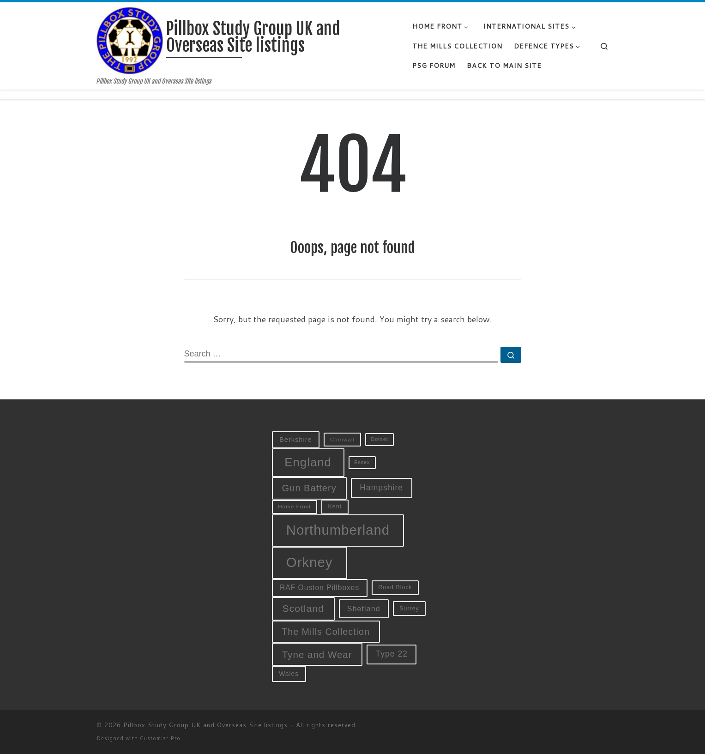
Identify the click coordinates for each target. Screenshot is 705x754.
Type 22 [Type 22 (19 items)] (392, 653)
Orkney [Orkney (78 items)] (309, 562)
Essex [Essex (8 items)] (362, 462)
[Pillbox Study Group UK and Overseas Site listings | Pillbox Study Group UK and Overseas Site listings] (129, 40)
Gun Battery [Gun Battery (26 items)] (309, 488)
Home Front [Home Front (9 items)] (294, 506)
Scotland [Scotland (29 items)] (303, 608)
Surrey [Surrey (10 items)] (409, 608)
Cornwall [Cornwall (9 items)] (342, 439)
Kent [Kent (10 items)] (335, 506)
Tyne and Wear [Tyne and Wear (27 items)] (317, 654)
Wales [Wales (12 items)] (289, 673)
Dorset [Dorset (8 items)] (379, 439)
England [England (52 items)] (307, 462)
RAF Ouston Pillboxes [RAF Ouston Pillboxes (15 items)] (319, 587)
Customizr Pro (160, 738)
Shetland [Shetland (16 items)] (363, 608)
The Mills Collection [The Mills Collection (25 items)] (326, 632)
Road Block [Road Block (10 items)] (395, 587)
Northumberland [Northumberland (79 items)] (338, 529)
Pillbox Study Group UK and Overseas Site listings (205, 725)
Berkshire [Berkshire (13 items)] (295, 439)
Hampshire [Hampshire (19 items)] (381, 487)
